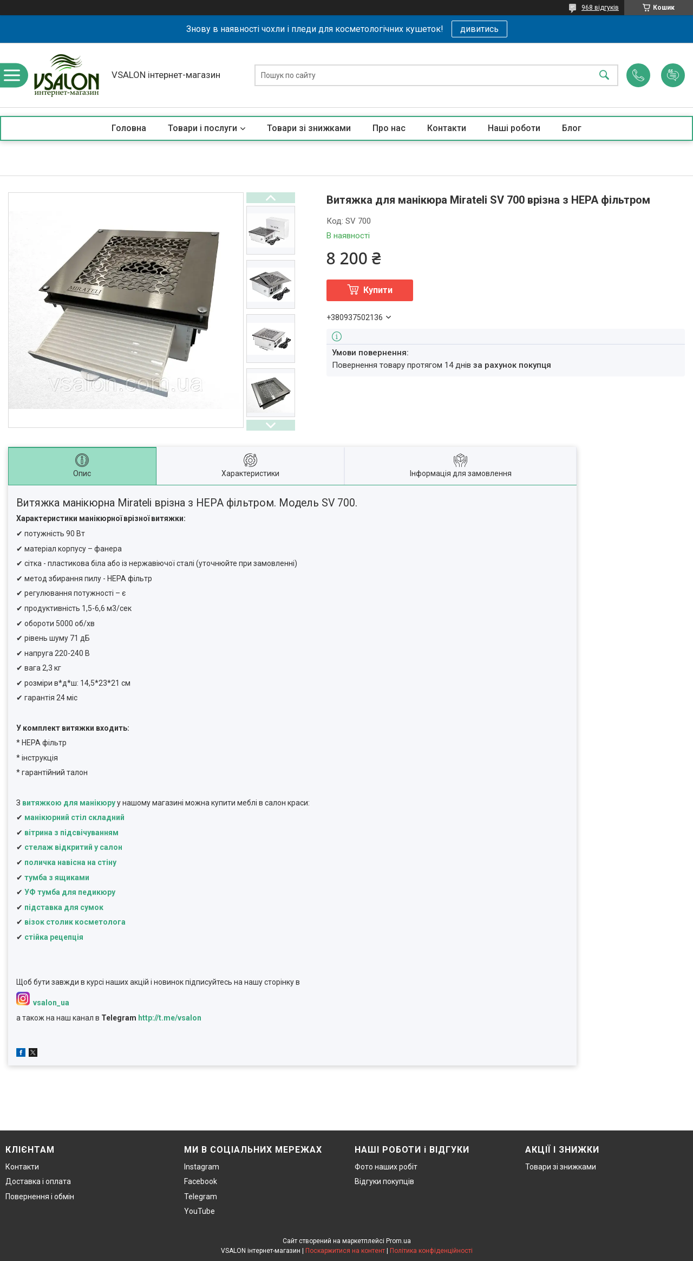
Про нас (389, 128)
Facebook (200, 1181)
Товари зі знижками (309, 128)
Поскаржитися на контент (345, 1250)
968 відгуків (600, 7)
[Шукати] (604, 75)
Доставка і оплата (38, 1181)
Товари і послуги (202, 128)
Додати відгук (673, 75)
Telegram (200, 1196)
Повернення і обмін (39, 1196)
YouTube (199, 1211)
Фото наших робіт (386, 1166)
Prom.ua (398, 1241)
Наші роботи (514, 128)
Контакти (446, 128)
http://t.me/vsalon (169, 1017)
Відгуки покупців (384, 1181)
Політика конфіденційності (431, 1250)
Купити (378, 290)
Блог (571, 128)
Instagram (201, 1166)
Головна (129, 128)
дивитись (479, 29)
